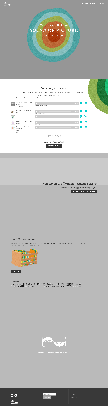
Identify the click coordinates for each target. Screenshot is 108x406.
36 (49, 136)
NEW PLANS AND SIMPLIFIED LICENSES (84, 191)
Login (73, 399)
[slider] (55, 111)
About (73, 394)
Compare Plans (76, 396)
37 (51, 136)
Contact (74, 397)
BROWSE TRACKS (54, 145)
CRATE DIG (15, 271)
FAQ (72, 392)
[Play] (37, 103)
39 (56, 136)
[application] (57, 103)
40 (59, 136)
